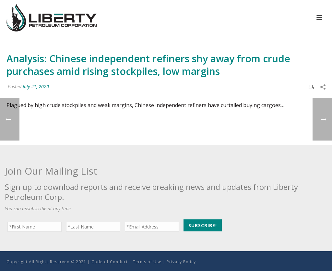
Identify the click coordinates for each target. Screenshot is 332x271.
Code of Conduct (109, 262)
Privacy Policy (181, 262)
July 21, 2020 (36, 86)
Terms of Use (147, 262)
